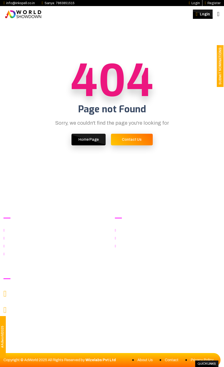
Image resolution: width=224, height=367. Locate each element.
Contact (172, 360)
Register (213, 3)
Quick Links (207, 363)
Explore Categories (24, 230)
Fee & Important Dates (27, 254)
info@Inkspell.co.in (31, 296)
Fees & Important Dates (139, 246)
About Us (145, 360)
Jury (11, 238)
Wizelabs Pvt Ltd (100, 360)
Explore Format (132, 230)
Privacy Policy (202, 360)
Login (194, 3)
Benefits (127, 238)
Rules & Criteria (20, 246)
